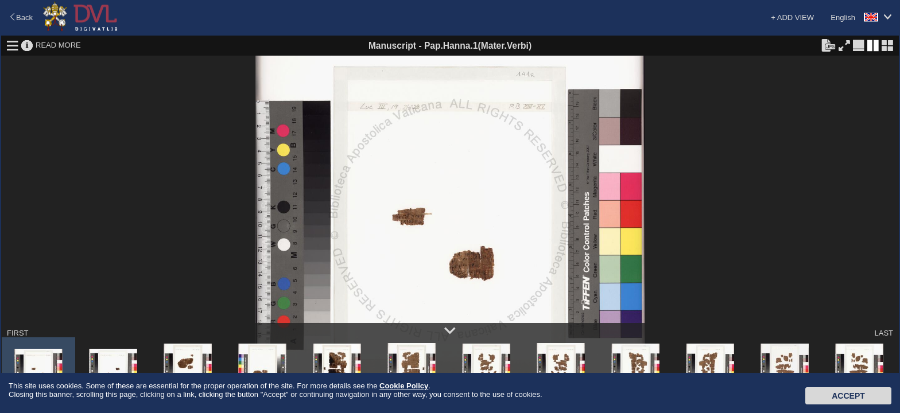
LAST (883, 333)
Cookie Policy (403, 385)
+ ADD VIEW (792, 17)
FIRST (18, 333)
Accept (848, 395)
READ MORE (58, 45)
